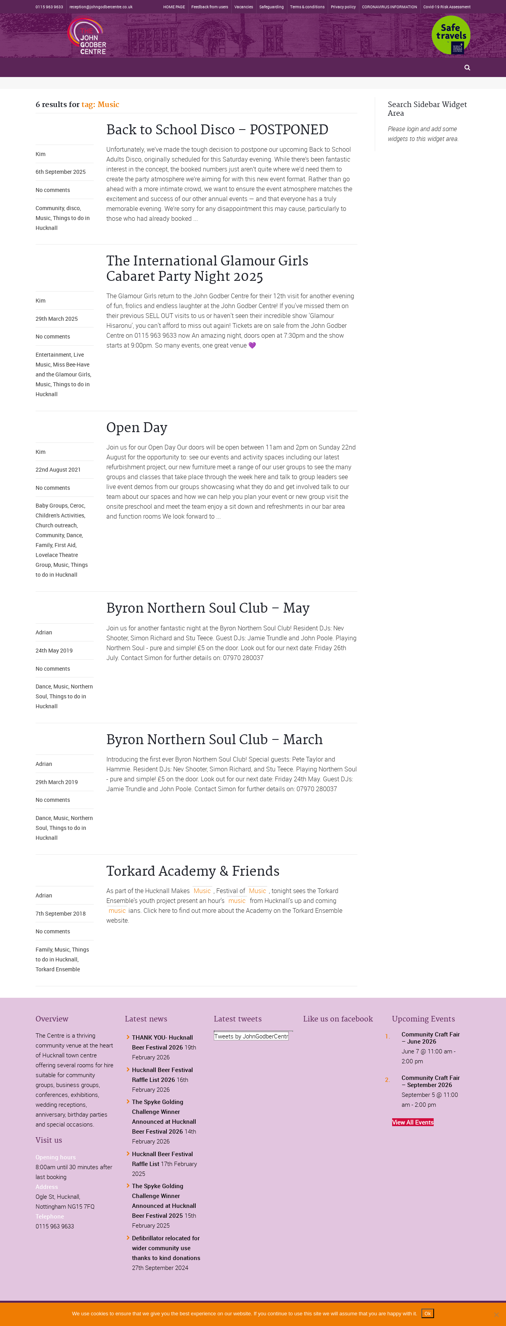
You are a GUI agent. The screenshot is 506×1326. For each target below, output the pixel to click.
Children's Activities (60, 515)
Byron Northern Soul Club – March (214, 740)
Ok (428, 1313)
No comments (53, 190)
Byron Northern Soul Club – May (208, 609)
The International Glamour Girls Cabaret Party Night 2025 (207, 269)
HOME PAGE (174, 6)
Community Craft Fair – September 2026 (431, 1081)
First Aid (65, 545)
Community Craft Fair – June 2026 (431, 1037)
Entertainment (53, 354)
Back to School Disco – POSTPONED (217, 130)
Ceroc (77, 505)
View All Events (413, 1122)
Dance (74, 535)
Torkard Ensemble (58, 969)
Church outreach (56, 525)
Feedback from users (209, 6)
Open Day (136, 428)
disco (73, 208)
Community (50, 208)
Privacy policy (343, 6)
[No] (496, 1314)
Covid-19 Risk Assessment (446, 6)
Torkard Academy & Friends (192, 872)
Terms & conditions (307, 6)
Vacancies (243, 6)
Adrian (44, 632)
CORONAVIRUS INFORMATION (389, 6)
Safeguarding (271, 6)
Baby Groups (52, 505)
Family (44, 545)
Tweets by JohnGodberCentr (251, 1036)
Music (43, 218)
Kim (40, 154)
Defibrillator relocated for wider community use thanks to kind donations (166, 1248)
